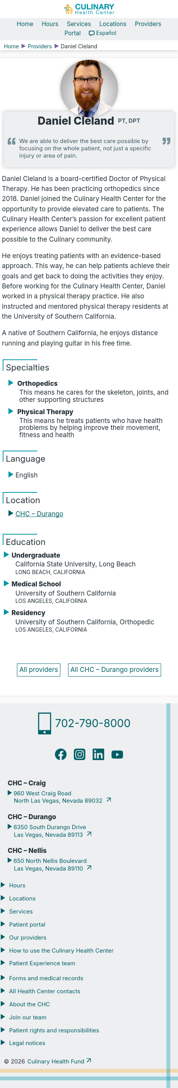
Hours (50, 24)
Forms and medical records (46, 978)
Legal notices (27, 1043)
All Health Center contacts (44, 991)
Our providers (28, 937)
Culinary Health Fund (55, 1061)
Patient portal (27, 924)
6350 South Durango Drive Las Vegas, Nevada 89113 (49, 830)
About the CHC (29, 1004)
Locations (113, 24)
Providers (148, 24)
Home (25, 24)
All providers (38, 669)
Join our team (28, 1017)
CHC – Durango (39, 514)
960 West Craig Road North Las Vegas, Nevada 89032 (58, 797)
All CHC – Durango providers (114, 669)
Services (79, 24)
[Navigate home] (89, 9)
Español (106, 33)
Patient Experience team (42, 963)
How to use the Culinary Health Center (61, 950)
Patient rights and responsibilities (54, 1030)
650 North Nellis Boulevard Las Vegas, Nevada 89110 (49, 864)
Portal (73, 33)
